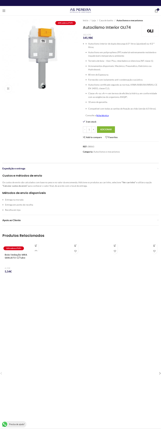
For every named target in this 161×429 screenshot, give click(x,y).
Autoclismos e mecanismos (130, 20)
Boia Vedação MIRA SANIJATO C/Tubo (16, 256)
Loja (94, 20)
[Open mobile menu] (4, 11)
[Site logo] (80, 10)
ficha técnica (102, 115)
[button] (36, 245)
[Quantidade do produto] (89, 129)
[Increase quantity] (93, 129)
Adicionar (106, 129)
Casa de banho (106, 20)
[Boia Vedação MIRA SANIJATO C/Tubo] (21, 246)
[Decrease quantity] (85, 129)
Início (85, 20)
